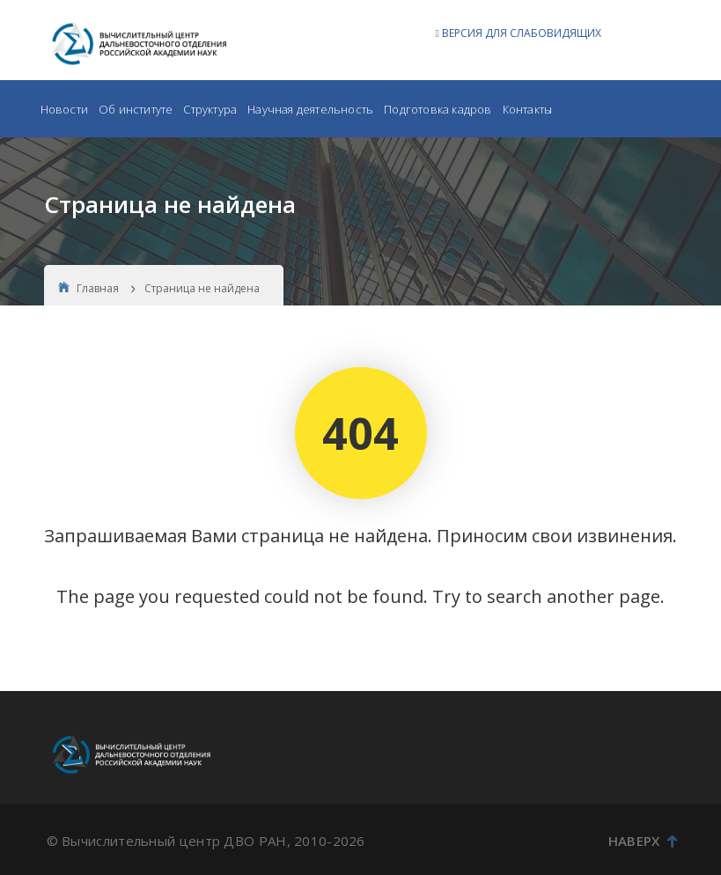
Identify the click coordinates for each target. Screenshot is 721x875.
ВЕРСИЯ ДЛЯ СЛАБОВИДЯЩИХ (521, 33)
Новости (64, 109)
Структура (210, 109)
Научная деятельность (310, 109)
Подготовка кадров (437, 109)
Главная (88, 288)
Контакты (528, 109)
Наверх (643, 840)
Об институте (136, 109)
